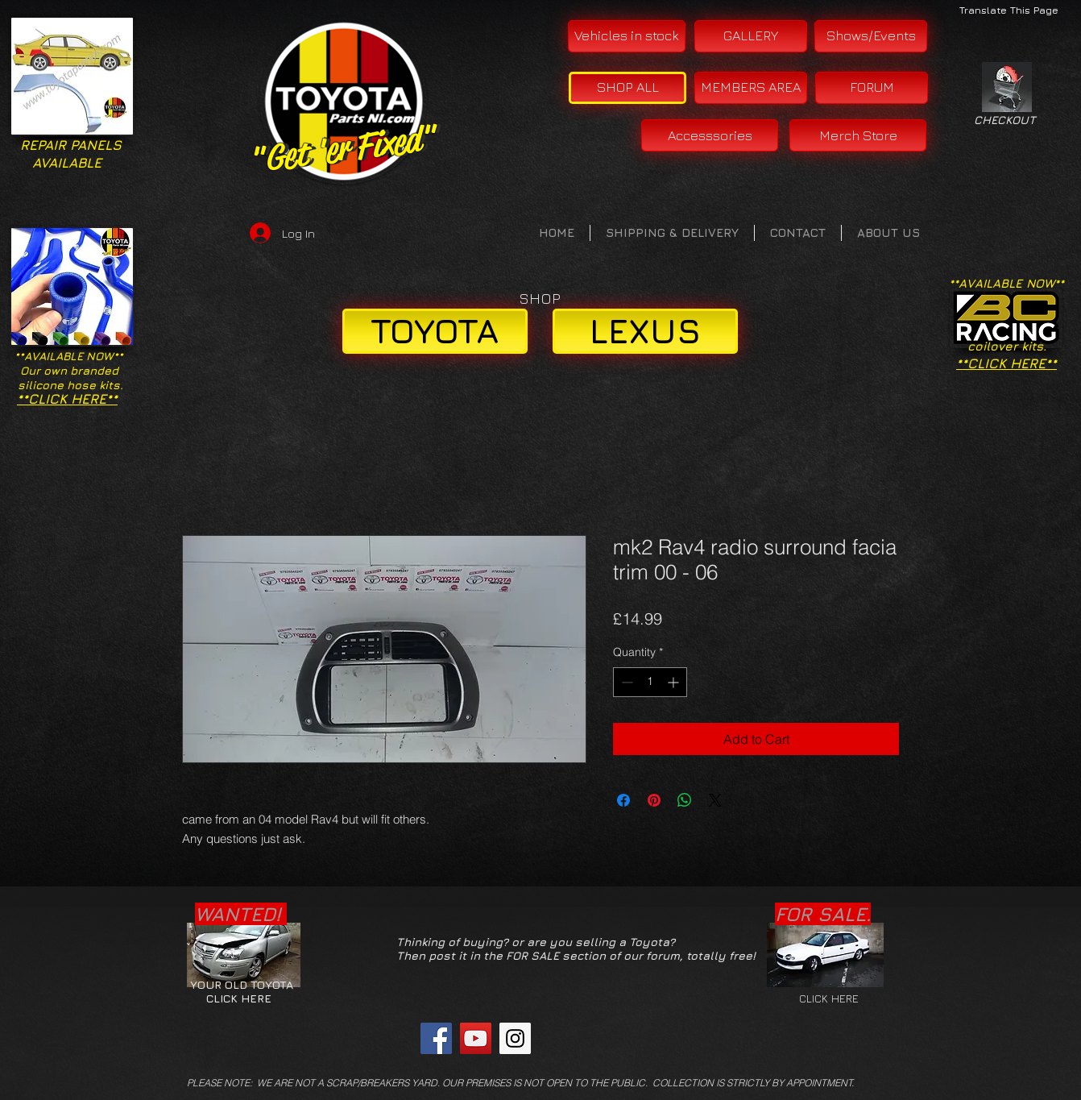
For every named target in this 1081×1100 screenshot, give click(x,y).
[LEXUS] (645, 331)
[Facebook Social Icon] (436, 1038)
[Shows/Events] (870, 36)
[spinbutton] (650, 682)
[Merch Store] (857, 135)
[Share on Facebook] (623, 800)
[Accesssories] (709, 135)
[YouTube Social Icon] (475, 1038)
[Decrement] (625, 682)
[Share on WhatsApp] (684, 800)
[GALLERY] (750, 36)
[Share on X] (715, 800)
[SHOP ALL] (627, 88)
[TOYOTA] (435, 331)
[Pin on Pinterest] (654, 800)
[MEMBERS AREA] (750, 88)
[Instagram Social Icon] (515, 1038)
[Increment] (675, 682)
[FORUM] (871, 88)
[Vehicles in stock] (626, 36)
